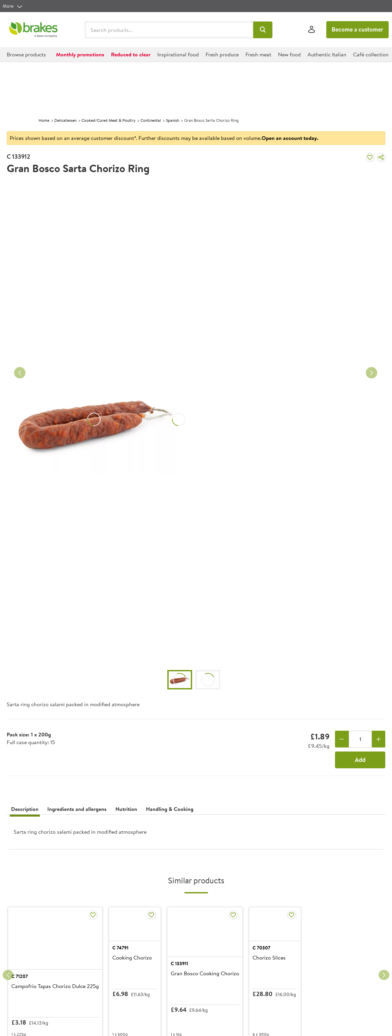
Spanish (172, 120)
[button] (262, 29)
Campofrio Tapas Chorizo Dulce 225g (48, 985)
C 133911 (209, 972)
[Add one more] (379, 739)
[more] (12, 6)
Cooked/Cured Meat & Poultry (108, 120)
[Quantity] (360, 739)
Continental (151, 120)
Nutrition (126, 809)
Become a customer (357, 29)
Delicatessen (65, 120)
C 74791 (114, 972)
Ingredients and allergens (77, 809)
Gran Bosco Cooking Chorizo (234, 982)
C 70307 (303, 972)
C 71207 (19, 972)
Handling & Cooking (169, 809)
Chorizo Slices (311, 982)
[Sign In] (311, 29)
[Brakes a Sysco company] (33, 30)
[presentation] (196, 834)
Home (44, 120)
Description (25, 809)
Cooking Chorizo (125, 982)
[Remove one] (342, 739)
